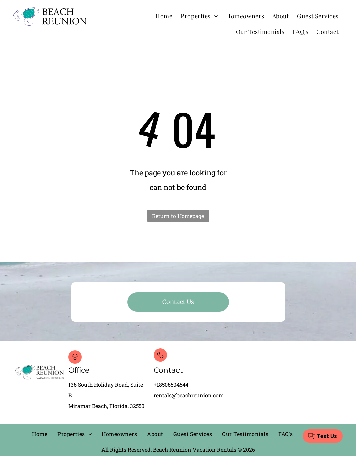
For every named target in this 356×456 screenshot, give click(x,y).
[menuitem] (163, 16)
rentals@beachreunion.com (189, 395)
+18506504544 (171, 384)
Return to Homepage (178, 215)
